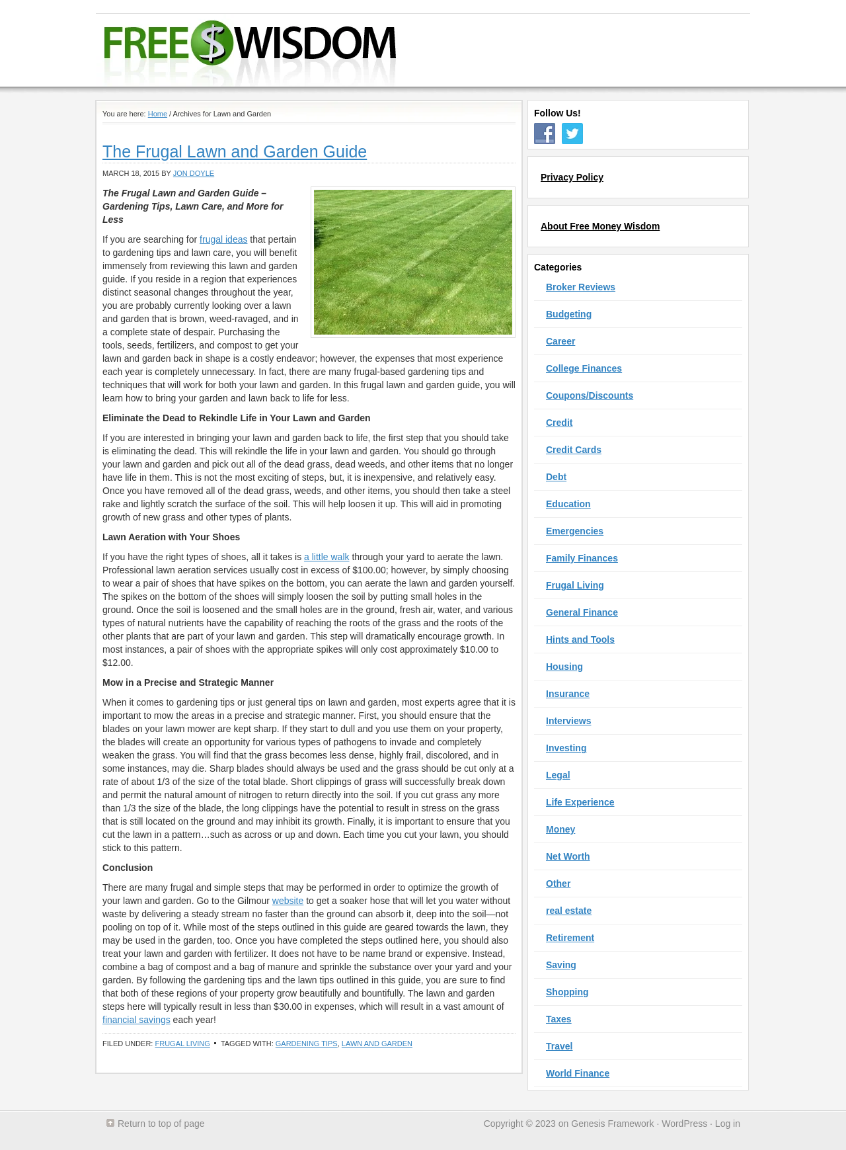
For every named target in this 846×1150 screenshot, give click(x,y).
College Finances (584, 368)
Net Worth (568, 856)
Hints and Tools (580, 639)
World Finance (577, 1073)
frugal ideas (223, 239)
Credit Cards (573, 449)
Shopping (567, 992)
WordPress (684, 1123)
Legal (558, 775)
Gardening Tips (307, 1043)
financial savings (136, 1019)
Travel (559, 1046)
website (287, 900)
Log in (727, 1123)
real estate (569, 910)
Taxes (559, 1019)
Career (560, 341)
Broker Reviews (580, 287)
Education (568, 504)
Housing (564, 666)
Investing (566, 748)
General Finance (582, 612)
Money (560, 829)
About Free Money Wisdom (600, 226)
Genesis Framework (612, 1123)
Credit (559, 422)
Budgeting (569, 314)
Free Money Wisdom (413, 50)
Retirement (570, 937)
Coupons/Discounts (589, 395)
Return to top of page (161, 1123)
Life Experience (580, 802)
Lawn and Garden (377, 1043)
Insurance (568, 693)
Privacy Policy (572, 177)
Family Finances (582, 558)
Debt (556, 477)
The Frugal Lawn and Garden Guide (234, 151)
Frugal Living (182, 1043)
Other (558, 883)
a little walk (326, 557)
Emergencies (574, 531)
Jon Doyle (193, 173)
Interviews (568, 721)
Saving (561, 965)
